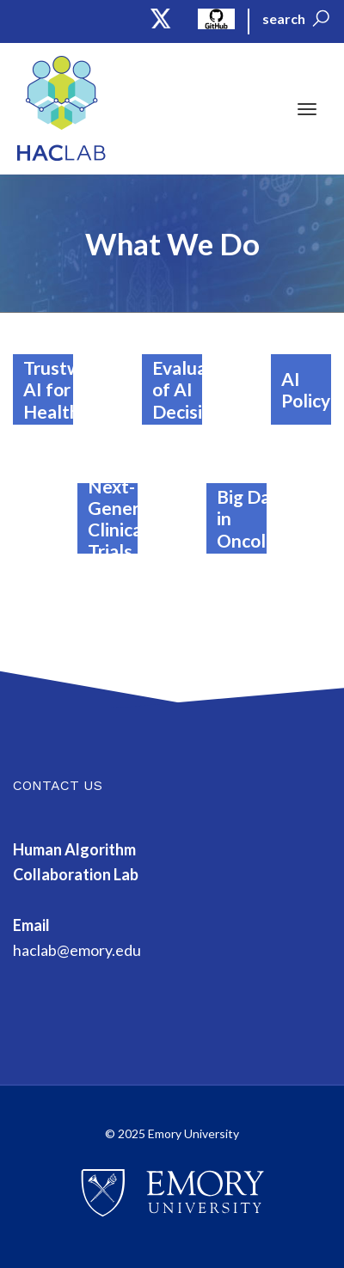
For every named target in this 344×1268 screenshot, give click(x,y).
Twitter (161, 18)
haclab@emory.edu (77, 949)
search (283, 18)
